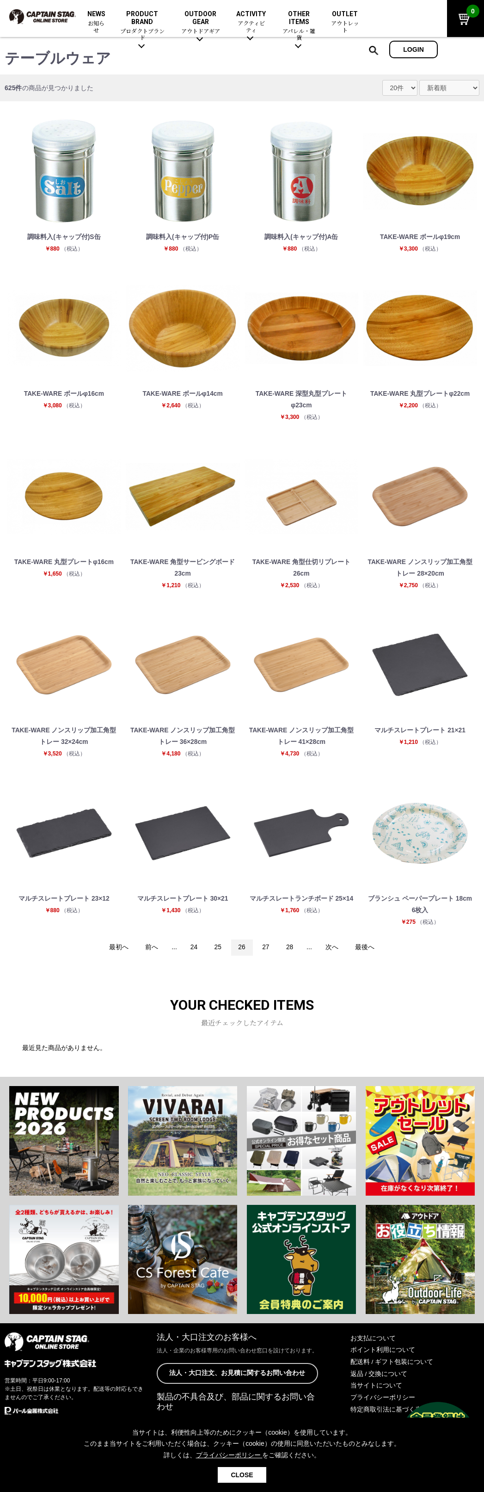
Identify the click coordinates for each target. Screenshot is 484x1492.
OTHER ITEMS (299, 26)
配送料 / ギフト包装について (392, 1365)
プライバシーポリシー (382, 1400)
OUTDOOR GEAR (200, 22)
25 (217, 951)
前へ (150, 951)
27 (266, 951)
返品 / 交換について (379, 1377)
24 (193, 951)
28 (290, 951)
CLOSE (242, 1475)
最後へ (366, 951)
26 (241, 951)
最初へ (117, 951)
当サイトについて (376, 1388)
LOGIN (413, 49)
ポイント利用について (382, 1353)
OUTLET (345, 22)
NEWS (96, 22)
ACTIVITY (251, 22)
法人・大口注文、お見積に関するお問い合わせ (237, 1377)
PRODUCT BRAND (142, 26)
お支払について (373, 1341)
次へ (332, 951)
